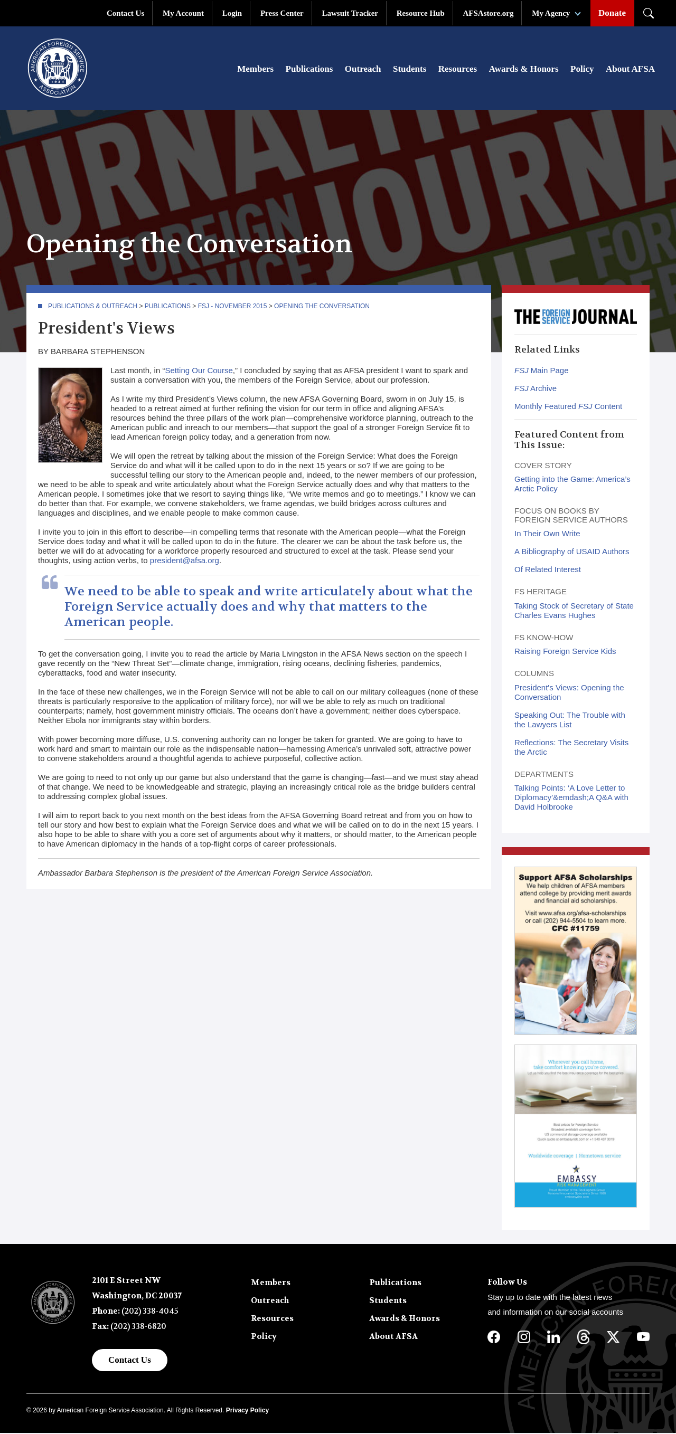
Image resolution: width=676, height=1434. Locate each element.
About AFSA (630, 69)
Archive (535, 389)
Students (409, 69)
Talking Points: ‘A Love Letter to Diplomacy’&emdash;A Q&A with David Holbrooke (571, 798)
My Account (183, 13)
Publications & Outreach (92, 307)
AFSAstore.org (488, 13)
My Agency (551, 13)
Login (232, 13)
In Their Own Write (547, 534)
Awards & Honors (524, 69)
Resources (457, 69)
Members (255, 69)
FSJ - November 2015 (232, 307)
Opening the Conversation (322, 307)
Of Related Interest (547, 570)
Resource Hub (421, 13)
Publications (309, 69)
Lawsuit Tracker (350, 13)
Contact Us (125, 13)
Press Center (282, 13)
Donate (612, 13)
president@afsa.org (184, 561)
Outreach (363, 69)
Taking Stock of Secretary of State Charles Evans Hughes (574, 611)
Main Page (541, 371)
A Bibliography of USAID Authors (572, 552)
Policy (582, 69)
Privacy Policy (247, 1411)
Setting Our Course (198, 371)
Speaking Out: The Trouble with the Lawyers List (569, 720)
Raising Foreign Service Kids (565, 652)
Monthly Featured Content (568, 407)
